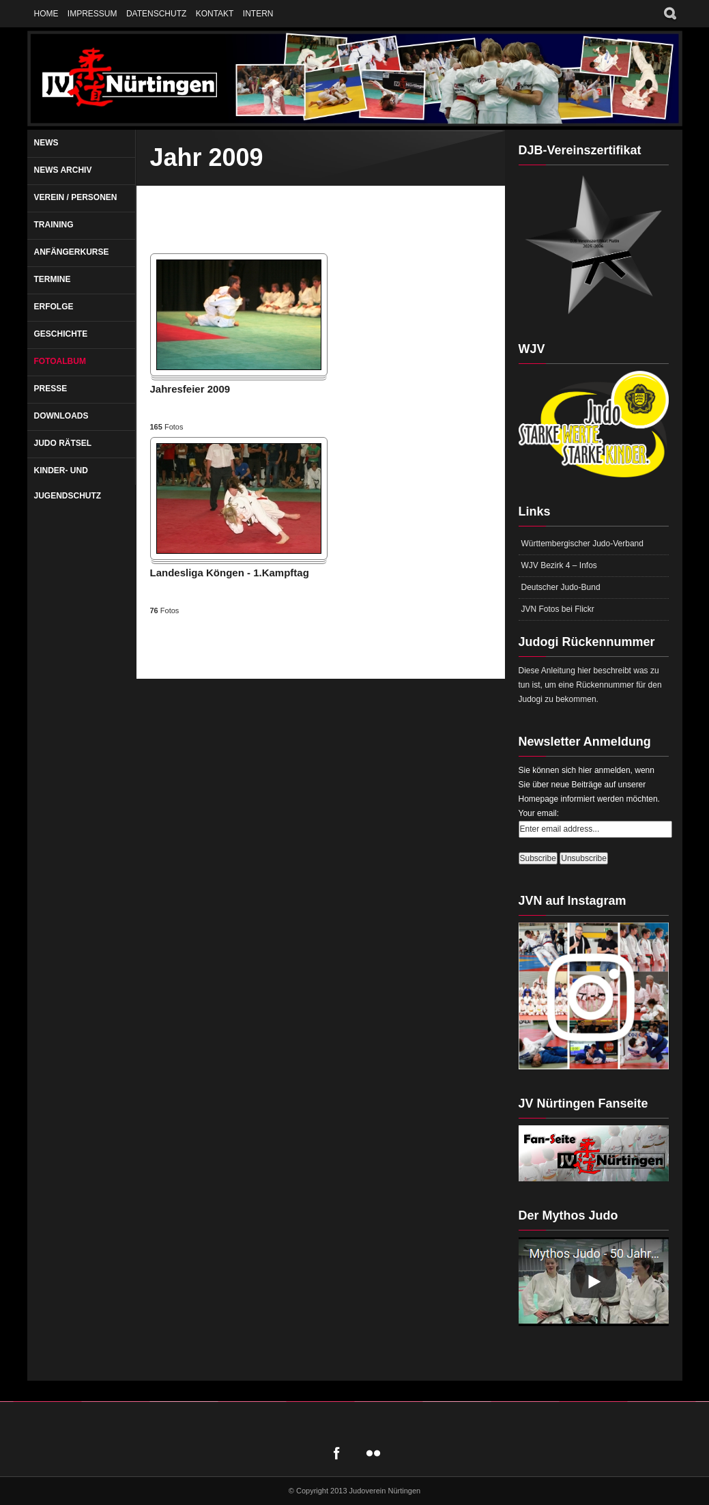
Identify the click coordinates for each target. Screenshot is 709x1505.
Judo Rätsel (63, 443)
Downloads (61, 416)
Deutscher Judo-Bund (561, 587)
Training (54, 224)
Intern (258, 13)
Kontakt (215, 13)
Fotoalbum (60, 361)
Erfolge (54, 306)
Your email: (539, 813)
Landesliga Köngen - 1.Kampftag (229, 572)
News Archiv (63, 170)
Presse (51, 388)
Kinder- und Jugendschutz (68, 483)
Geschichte (61, 334)
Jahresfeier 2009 (190, 389)
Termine (52, 279)
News (46, 142)
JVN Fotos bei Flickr (557, 609)
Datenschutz (156, 13)
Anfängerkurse (71, 252)
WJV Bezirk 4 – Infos (559, 565)
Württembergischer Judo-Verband (582, 543)
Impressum (92, 13)
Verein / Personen (75, 197)
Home (46, 13)
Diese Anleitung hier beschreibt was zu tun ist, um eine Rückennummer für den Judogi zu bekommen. (590, 685)
